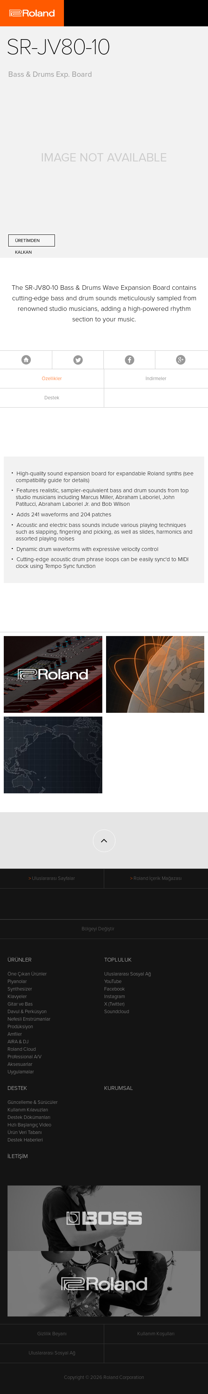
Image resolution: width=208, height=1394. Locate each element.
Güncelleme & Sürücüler (33, 1102)
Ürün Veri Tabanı (25, 1132)
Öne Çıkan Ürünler (27, 974)
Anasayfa (26, 360)
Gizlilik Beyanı (52, 1334)
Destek (51, 398)
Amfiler (15, 1034)
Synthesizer (20, 989)
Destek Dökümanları (29, 1117)
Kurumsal (118, 1088)
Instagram (114, 997)
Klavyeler (17, 997)
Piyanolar (17, 982)
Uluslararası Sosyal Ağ (127, 974)
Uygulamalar (21, 1072)
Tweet (78, 360)
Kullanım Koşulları (156, 1334)
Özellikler (52, 379)
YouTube (112, 982)
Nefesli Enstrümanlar (29, 1019)
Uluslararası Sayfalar (53, 878)
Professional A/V (24, 1057)
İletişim (18, 1156)
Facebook (129, 360)
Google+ (181, 360)
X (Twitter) (114, 1004)
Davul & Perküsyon (27, 1012)
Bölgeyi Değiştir (104, 929)
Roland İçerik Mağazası (158, 878)
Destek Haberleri (25, 1140)
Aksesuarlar (20, 1064)
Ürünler (20, 959)
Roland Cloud (22, 1049)
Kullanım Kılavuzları (28, 1110)
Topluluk (118, 959)
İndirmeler (156, 379)
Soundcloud (116, 1012)
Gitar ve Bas (20, 1004)
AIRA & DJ (18, 1042)
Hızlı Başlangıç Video (29, 1125)
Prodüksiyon (20, 1027)
